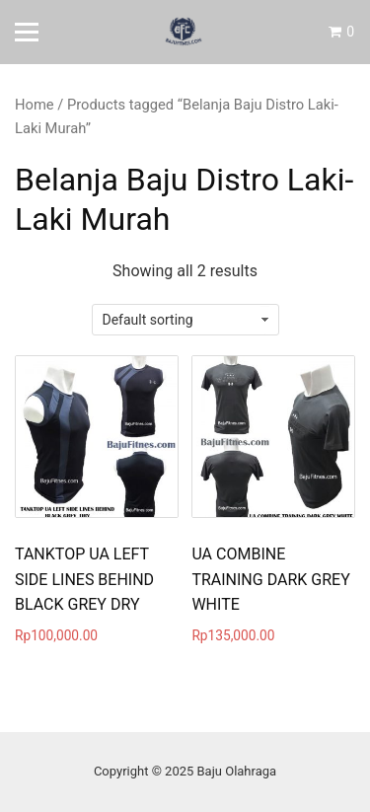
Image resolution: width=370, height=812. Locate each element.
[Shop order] (185, 319)
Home (34, 104)
